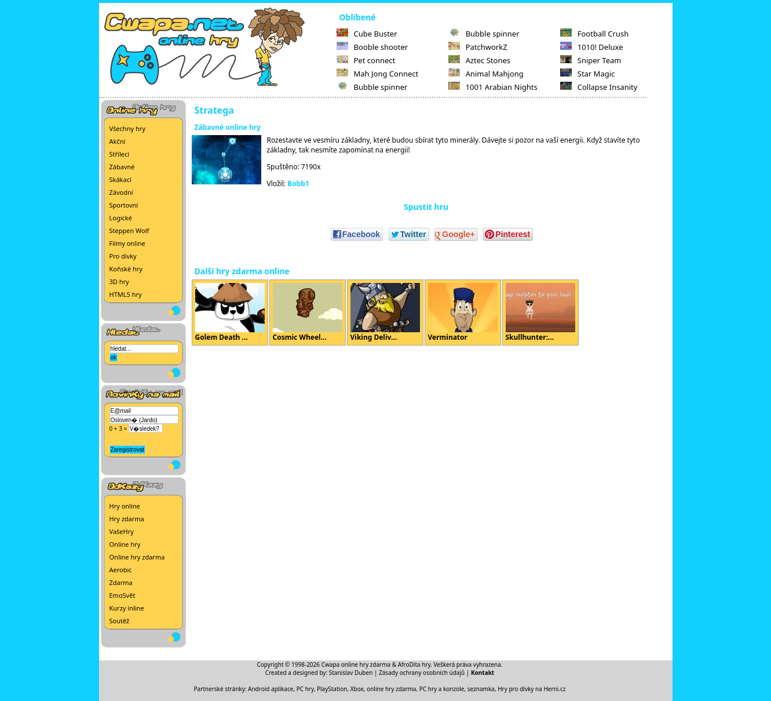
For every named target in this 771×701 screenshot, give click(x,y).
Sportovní (123, 205)
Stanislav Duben (351, 673)
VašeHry (121, 531)
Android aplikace (270, 689)
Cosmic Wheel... (307, 312)
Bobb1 (298, 183)
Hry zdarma (126, 518)
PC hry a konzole (442, 689)
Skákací (120, 179)
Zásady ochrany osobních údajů (422, 673)
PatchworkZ (477, 47)
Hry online (124, 506)
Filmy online (127, 243)
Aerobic (120, 569)
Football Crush (594, 33)
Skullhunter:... (540, 312)
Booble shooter (372, 47)
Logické (120, 217)
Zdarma (121, 582)
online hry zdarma (391, 689)
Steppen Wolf (129, 230)
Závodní (121, 192)
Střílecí (119, 154)
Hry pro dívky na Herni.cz (531, 689)
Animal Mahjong (486, 73)
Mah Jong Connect (378, 73)
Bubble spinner (372, 87)
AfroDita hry (414, 664)
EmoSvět (122, 595)
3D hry (119, 281)
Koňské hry (125, 268)
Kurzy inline (126, 608)
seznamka (481, 689)
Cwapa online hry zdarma (356, 664)
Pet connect (366, 60)
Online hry (125, 544)
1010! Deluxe (591, 47)
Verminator (463, 312)
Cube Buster (367, 33)
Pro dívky (123, 256)
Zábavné (122, 166)
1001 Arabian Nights (493, 87)
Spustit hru (426, 206)
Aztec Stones (479, 60)
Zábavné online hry (228, 127)
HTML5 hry (125, 294)
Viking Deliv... (385, 312)
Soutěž (119, 620)
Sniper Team (591, 60)
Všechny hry (127, 128)
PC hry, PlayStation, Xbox (330, 689)
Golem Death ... (230, 312)
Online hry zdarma (137, 557)
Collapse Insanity (599, 87)
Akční (117, 141)
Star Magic (587, 73)
